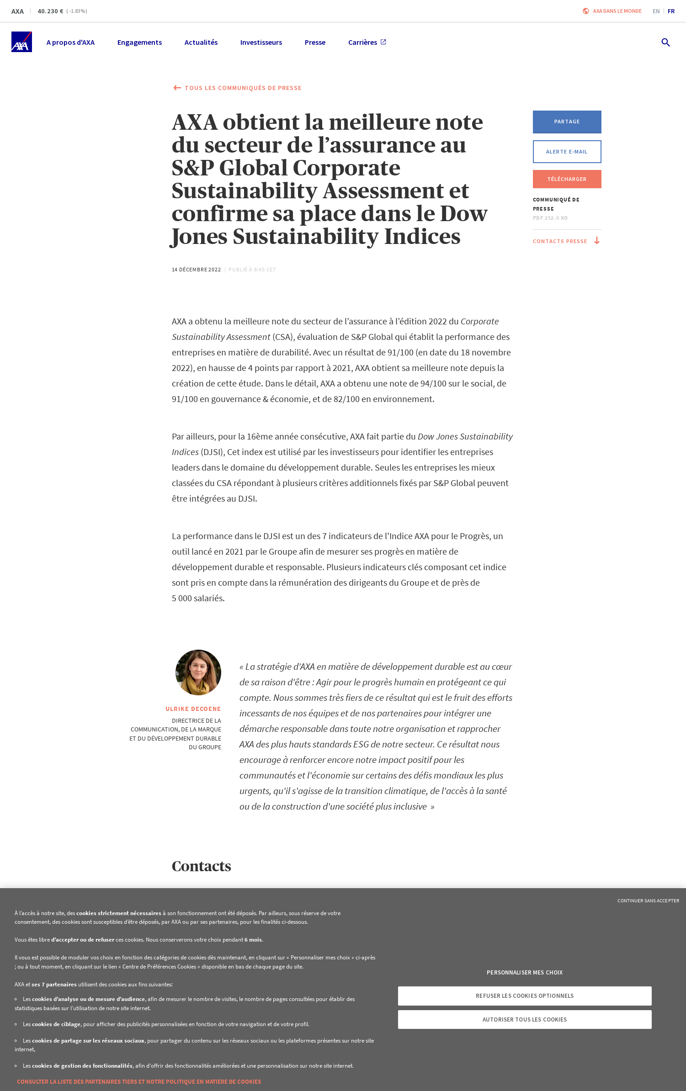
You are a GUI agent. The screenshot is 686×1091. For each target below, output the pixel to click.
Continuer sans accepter (648, 900)
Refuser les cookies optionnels (525, 996)
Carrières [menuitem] (367, 42)
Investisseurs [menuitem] (261, 42)
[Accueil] (21, 42)
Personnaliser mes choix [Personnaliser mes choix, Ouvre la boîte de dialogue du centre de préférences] (525, 972)
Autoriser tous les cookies (525, 1019)
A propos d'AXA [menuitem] (71, 42)
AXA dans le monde (617, 10)
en (656, 11)
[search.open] (665, 41)
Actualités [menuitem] (201, 42)
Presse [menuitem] (315, 42)
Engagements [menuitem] (139, 42)
